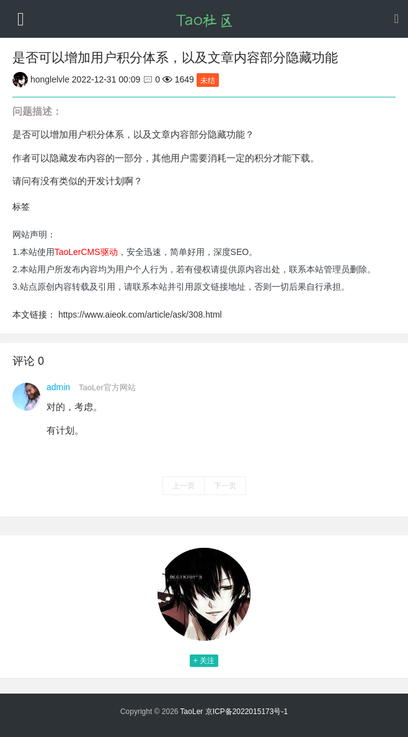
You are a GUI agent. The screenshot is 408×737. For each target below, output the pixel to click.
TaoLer (191, 711)
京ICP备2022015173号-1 (246, 711)
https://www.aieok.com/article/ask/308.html (140, 314)
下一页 (225, 485)
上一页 (183, 485)
